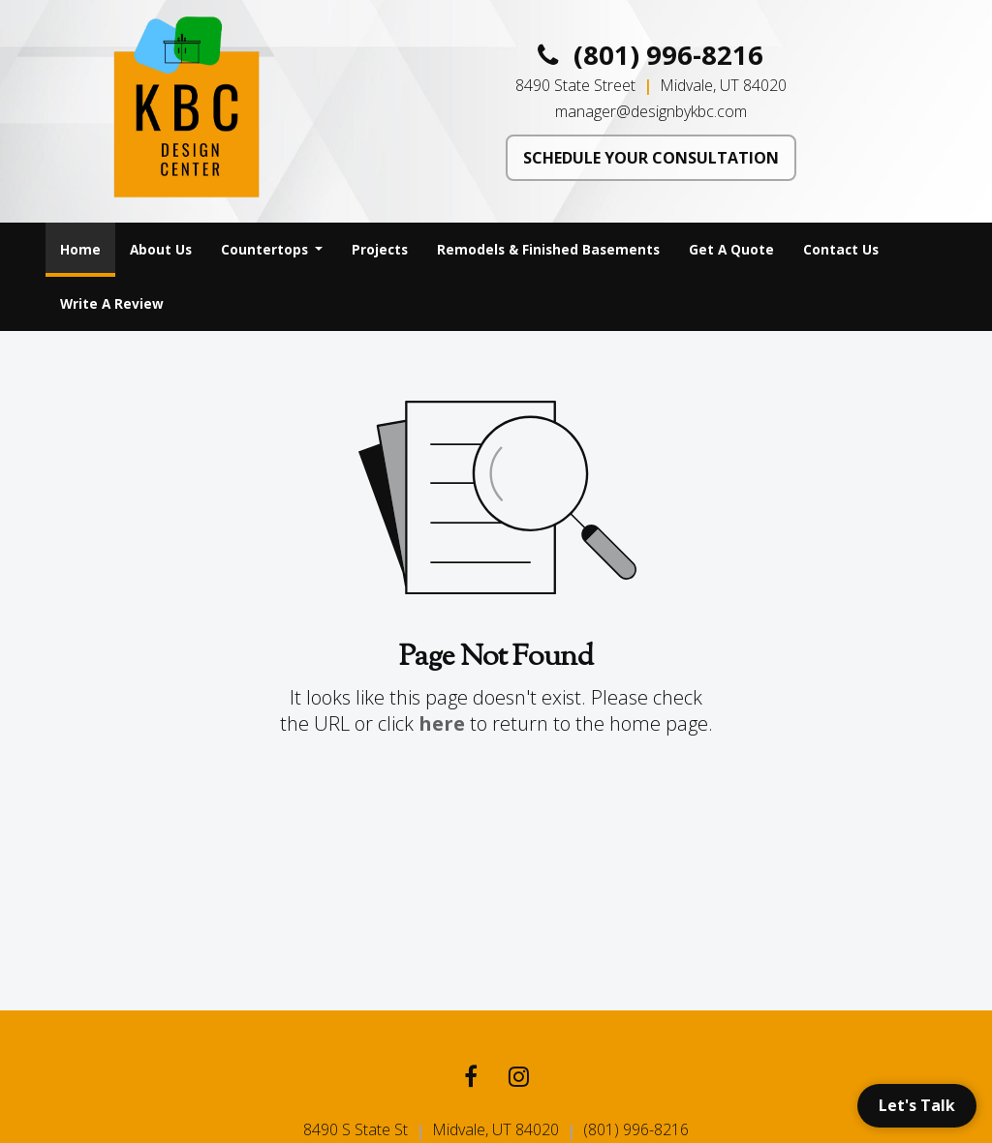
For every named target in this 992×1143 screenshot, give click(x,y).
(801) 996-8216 (650, 55)
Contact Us (841, 249)
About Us (161, 249)
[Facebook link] (471, 1078)
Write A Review (112, 303)
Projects (380, 249)
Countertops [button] (266, 249)
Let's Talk (917, 1105)
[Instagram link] (518, 1078)
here (441, 723)
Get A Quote (731, 249)
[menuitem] (80, 250)
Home (87, 243)
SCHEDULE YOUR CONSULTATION (651, 157)
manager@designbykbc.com (651, 111)
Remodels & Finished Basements (548, 249)
